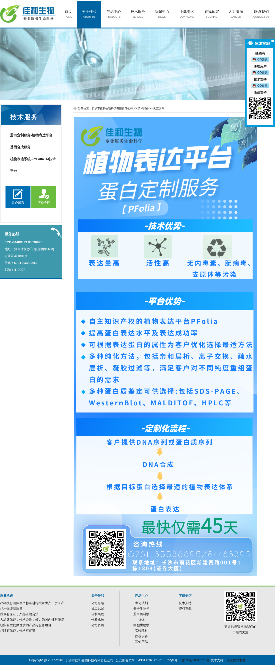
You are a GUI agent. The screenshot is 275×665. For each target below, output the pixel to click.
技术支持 (185, 603)
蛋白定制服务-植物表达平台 (31, 135)
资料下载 (185, 608)
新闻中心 (162, 14)
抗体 (141, 619)
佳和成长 (97, 619)
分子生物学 (141, 608)
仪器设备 (141, 636)
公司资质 (97, 625)
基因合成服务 (20, 147)
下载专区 (187, 14)
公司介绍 (97, 603)
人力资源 (235, 14)
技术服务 (138, 14)
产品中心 (113, 14)
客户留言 (17, 203)
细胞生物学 (141, 625)
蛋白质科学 (141, 614)
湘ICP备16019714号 (195, 660)
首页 (68, 14)
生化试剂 (141, 603)
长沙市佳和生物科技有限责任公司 (112, 108)
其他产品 (141, 641)
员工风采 (97, 608)
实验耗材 (141, 630)
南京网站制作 (236, 660)
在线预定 (211, 14)
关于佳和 (89, 14)
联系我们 (261, 14)
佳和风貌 (97, 614)
